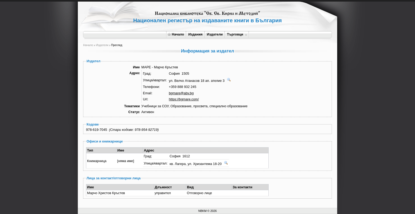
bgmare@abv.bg (181, 93)
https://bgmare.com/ (184, 99)
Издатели (215, 34)
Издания (195, 34)
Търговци (237, 34)
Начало (176, 34)
